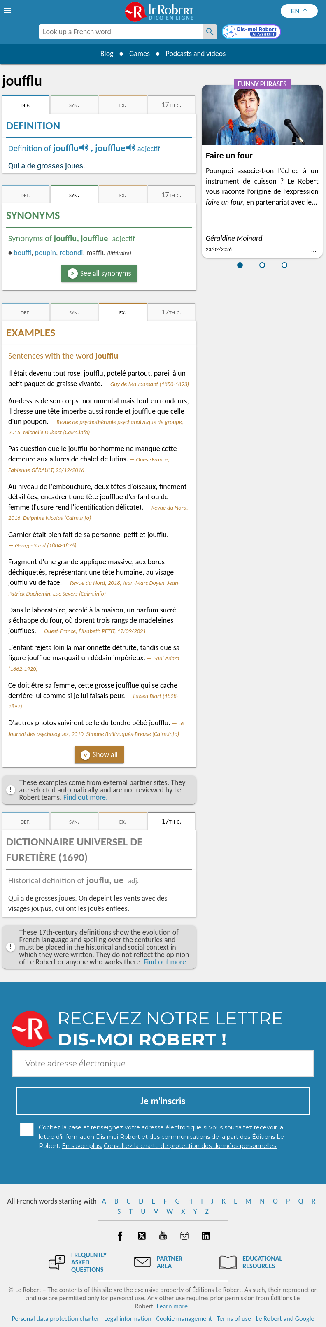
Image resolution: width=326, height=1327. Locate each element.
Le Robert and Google (285, 1318)
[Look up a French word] (210, 31)
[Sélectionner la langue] (299, 11)
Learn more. (173, 1306)
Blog (106, 53)
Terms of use (234, 1318)
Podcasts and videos (196, 53)
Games (139, 53)
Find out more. (85, 797)
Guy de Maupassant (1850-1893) (149, 384)
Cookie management (184, 1318)
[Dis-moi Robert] (252, 32)
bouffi (22, 252)
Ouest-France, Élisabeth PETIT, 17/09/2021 (95, 631)
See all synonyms (105, 273)
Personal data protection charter (56, 1318)
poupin (45, 252)
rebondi (71, 252)
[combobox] (121, 31)
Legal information (127, 1318)
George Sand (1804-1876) (45, 545)
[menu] (8, 10)
